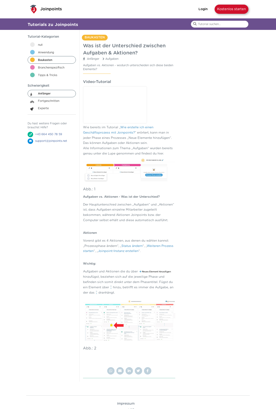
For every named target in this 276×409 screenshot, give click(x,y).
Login (203, 9)
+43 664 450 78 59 (48, 134)
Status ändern (132, 246)
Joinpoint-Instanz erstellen (118, 251)
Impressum (126, 403)
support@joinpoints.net (51, 141)
